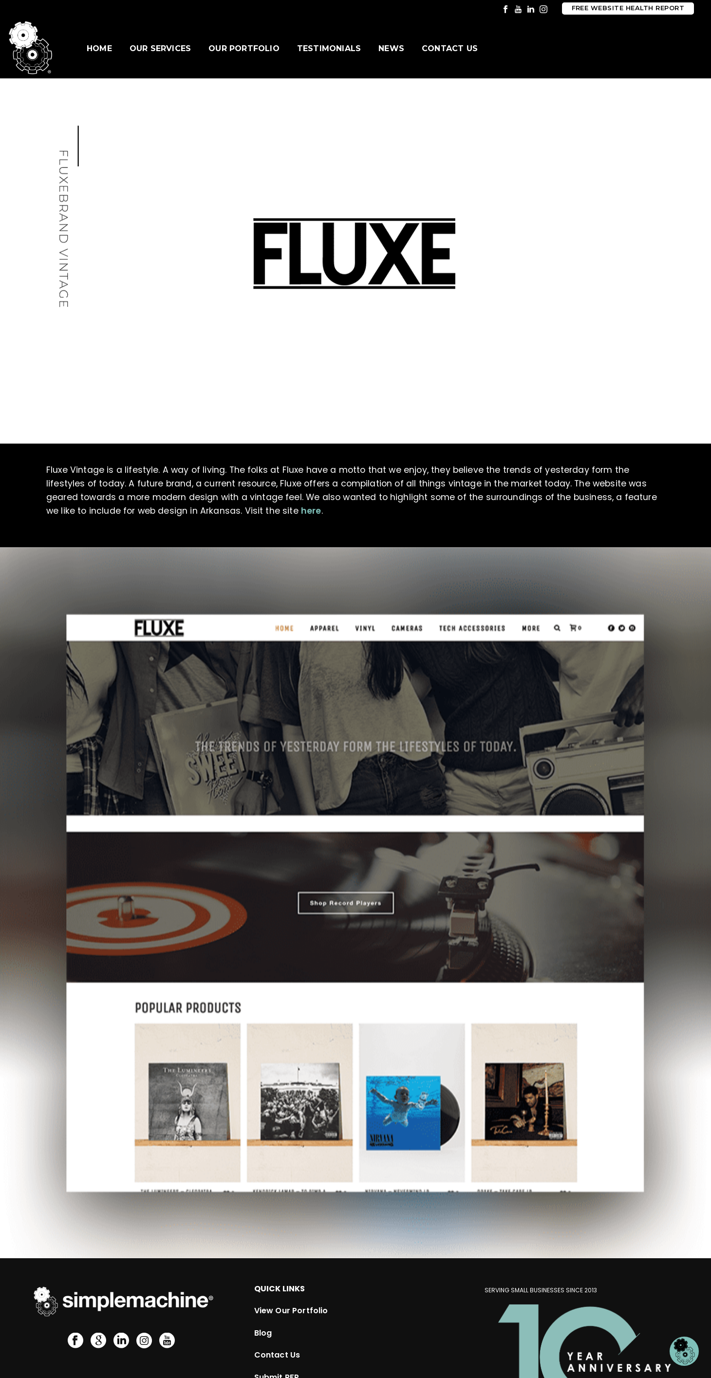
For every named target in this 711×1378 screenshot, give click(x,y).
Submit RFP (276, 1324)
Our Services (160, 48)
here (311, 511)
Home (99, 48)
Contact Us (450, 48)
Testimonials (329, 48)
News (391, 48)
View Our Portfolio (291, 1257)
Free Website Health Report (628, 8)
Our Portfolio (244, 48)
